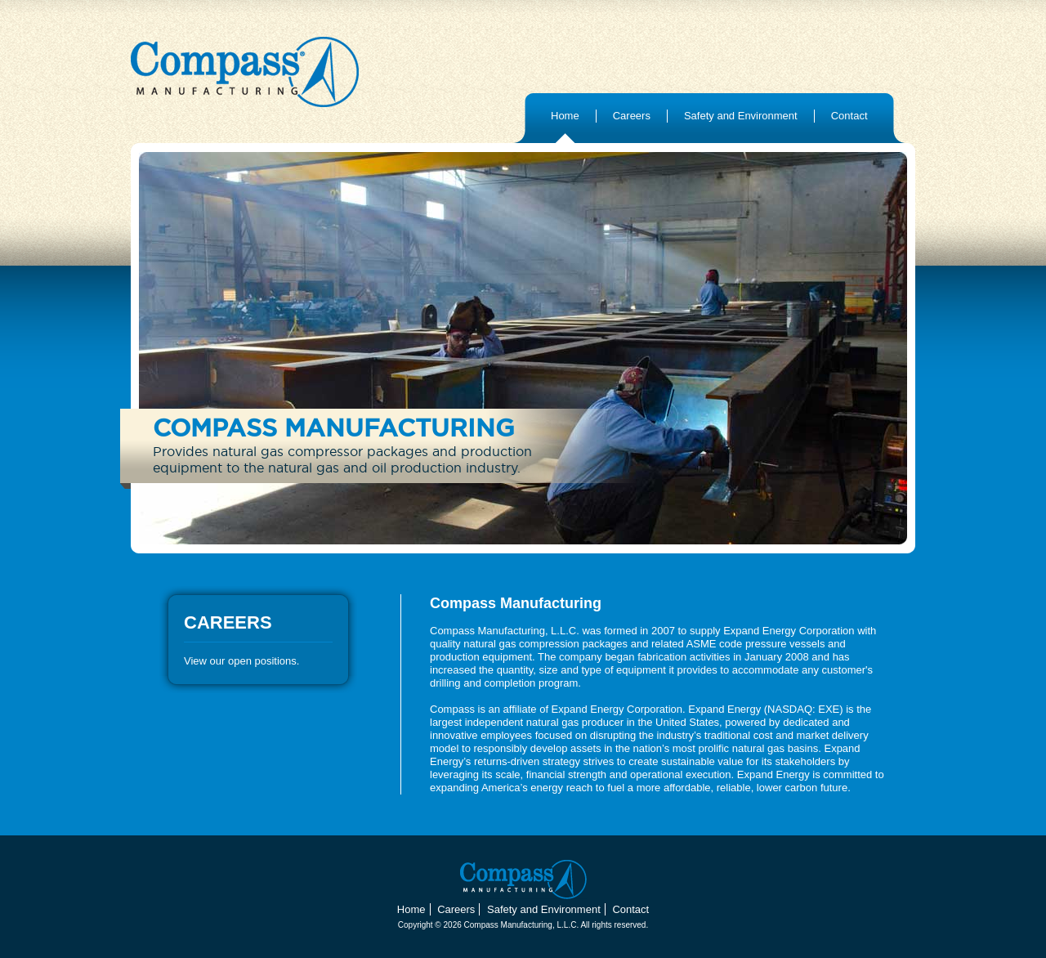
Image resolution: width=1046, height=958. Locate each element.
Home (565, 116)
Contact (849, 116)
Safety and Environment (741, 116)
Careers (631, 116)
